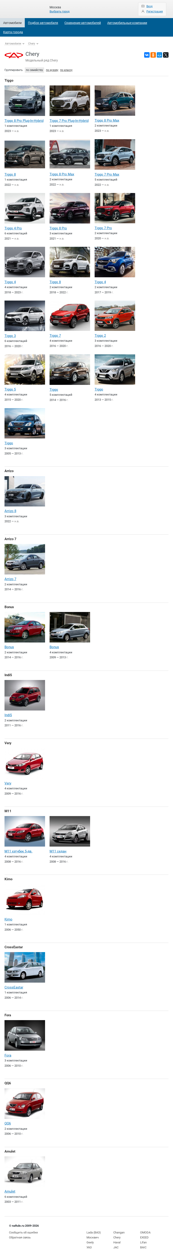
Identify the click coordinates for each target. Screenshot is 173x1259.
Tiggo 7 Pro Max (107, 174)
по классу (66, 70)
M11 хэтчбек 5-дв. (18, 851)
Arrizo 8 (10, 511)
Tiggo (9, 80)
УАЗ (89, 1247)
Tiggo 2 (100, 336)
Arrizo (9, 471)
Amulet (10, 1151)
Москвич (92, 1237)
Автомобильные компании (127, 23)
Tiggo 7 (55, 336)
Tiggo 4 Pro (13, 228)
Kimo (8, 879)
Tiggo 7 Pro (103, 228)
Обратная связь (20, 1237)
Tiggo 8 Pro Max (107, 120)
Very (8, 743)
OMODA (145, 1232)
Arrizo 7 (10, 539)
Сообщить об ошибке (23, 1232)
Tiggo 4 (10, 282)
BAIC (143, 1247)
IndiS (8, 675)
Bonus (9, 607)
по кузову (52, 70)
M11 (8, 811)
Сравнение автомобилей (82, 23)
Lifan (143, 1242)
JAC (115, 1247)
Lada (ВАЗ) (93, 1232)
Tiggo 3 (10, 336)
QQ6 (8, 1083)
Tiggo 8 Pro (58, 228)
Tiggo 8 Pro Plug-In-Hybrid (24, 121)
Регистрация (154, 11)
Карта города (13, 32)
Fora (8, 1015)
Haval (117, 1242)
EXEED (144, 1237)
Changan (119, 1232)
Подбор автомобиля (43, 23)
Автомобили (12, 23)
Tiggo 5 (10, 389)
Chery (31, 43)
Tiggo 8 (10, 174)
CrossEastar (14, 947)
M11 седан (58, 851)
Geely (90, 1242)
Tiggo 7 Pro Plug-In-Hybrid (69, 121)
